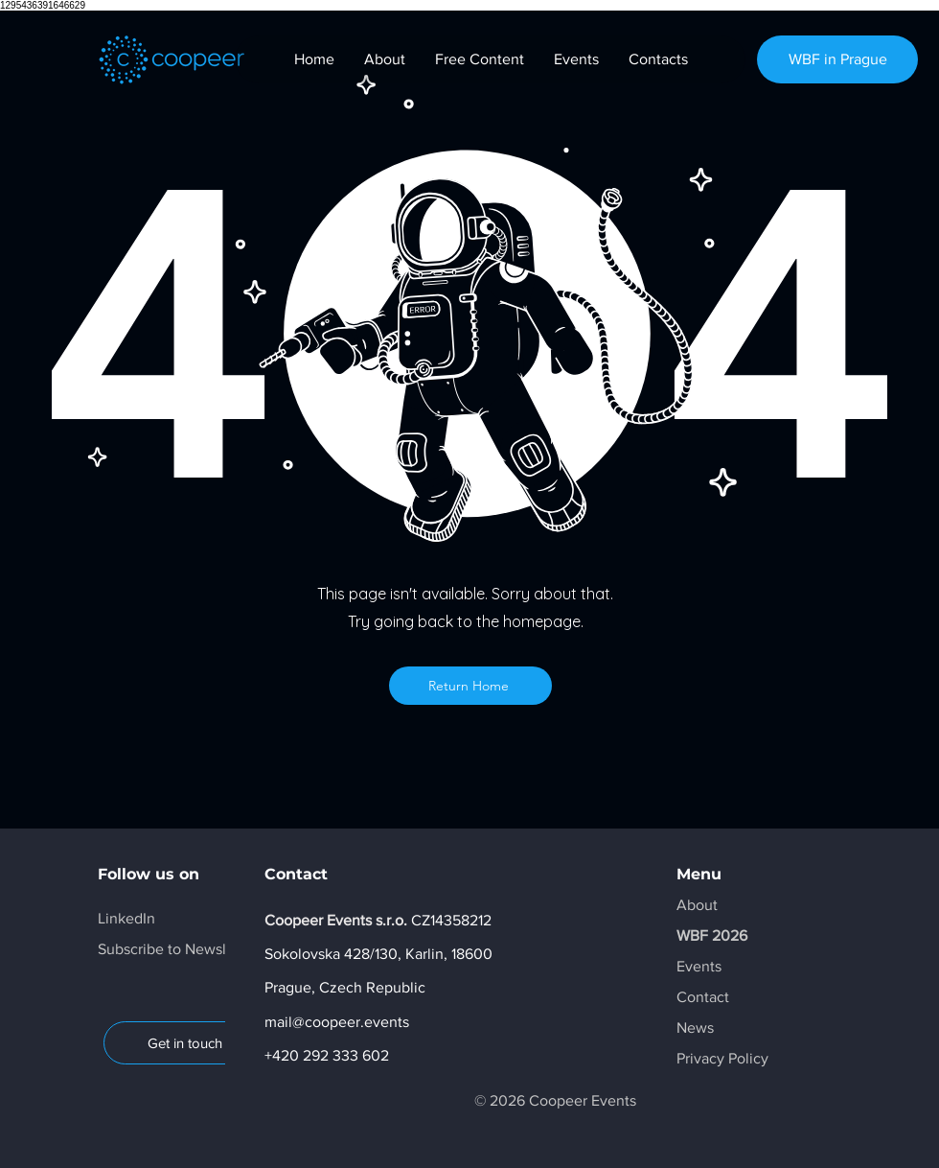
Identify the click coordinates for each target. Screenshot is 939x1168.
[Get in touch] (184, 1042)
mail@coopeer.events (336, 1022)
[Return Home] (470, 685)
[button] (178, 949)
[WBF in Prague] (837, 59)
